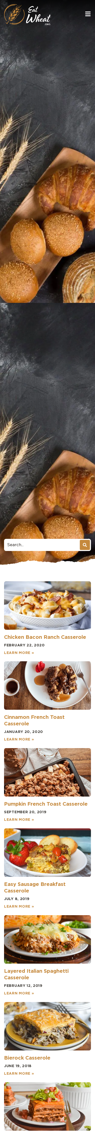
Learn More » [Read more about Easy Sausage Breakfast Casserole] (19, 906)
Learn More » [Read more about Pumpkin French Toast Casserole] (19, 820)
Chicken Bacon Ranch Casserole (45, 637)
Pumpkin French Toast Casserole (46, 804)
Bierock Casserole (27, 1058)
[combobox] (42, 545)
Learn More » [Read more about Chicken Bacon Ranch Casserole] (19, 653)
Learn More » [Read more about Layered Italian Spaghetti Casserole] (19, 993)
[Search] (85, 545)
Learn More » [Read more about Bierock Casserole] (19, 1073)
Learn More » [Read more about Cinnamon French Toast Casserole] (19, 739)
